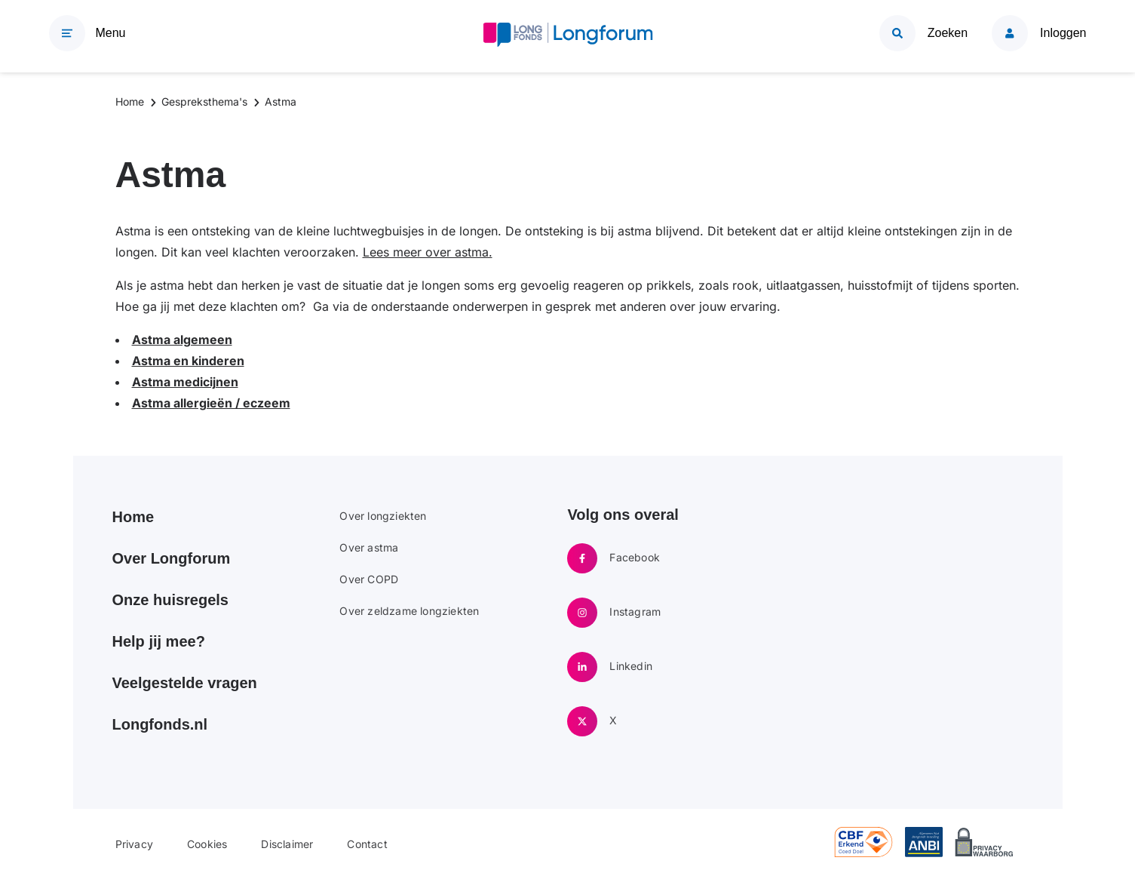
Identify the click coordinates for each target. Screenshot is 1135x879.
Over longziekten (382, 515)
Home (133, 517)
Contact (367, 844)
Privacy (134, 844)
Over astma (368, 547)
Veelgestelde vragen (184, 683)
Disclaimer (287, 844)
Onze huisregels (170, 600)
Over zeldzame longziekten (409, 610)
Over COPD (368, 579)
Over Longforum (171, 558)
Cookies (207, 844)
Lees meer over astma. (427, 252)
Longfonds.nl (160, 724)
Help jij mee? (158, 641)
